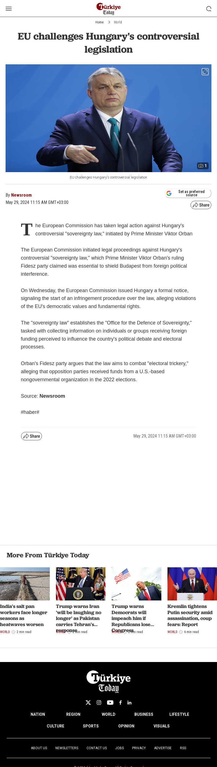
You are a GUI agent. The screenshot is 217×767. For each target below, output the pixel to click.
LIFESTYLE (179, 714)
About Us (39, 748)
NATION (38, 714)
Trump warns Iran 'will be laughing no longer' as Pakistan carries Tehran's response (78, 618)
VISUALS (162, 726)
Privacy (139, 748)
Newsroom (21, 195)
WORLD (108, 714)
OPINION (126, 726)
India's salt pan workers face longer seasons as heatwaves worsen (23, 615)
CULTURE (55, 726)
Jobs (119, 748)
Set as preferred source (185, 193)
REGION (73, 714)
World (118, 22)
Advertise (163, 748)
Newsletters (66, 748)
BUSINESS (143, 714)
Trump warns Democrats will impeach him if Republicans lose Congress (131, 618)
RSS (183, 748)
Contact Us (97, 748)
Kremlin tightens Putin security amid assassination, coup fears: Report (190, 615)
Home (99, 22)
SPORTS (91, 726)
